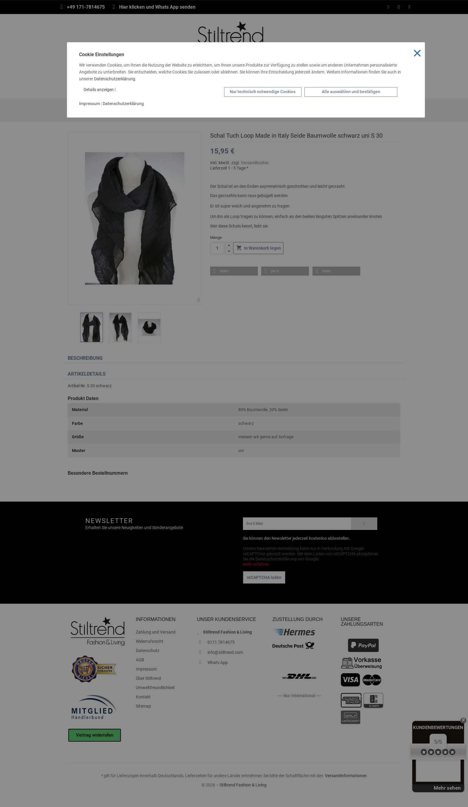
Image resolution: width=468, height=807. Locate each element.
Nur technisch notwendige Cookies (262, 91)
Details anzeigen (100, 89)
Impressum (89, 103)
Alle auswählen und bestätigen (351, 91)
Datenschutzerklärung (114, 78)
